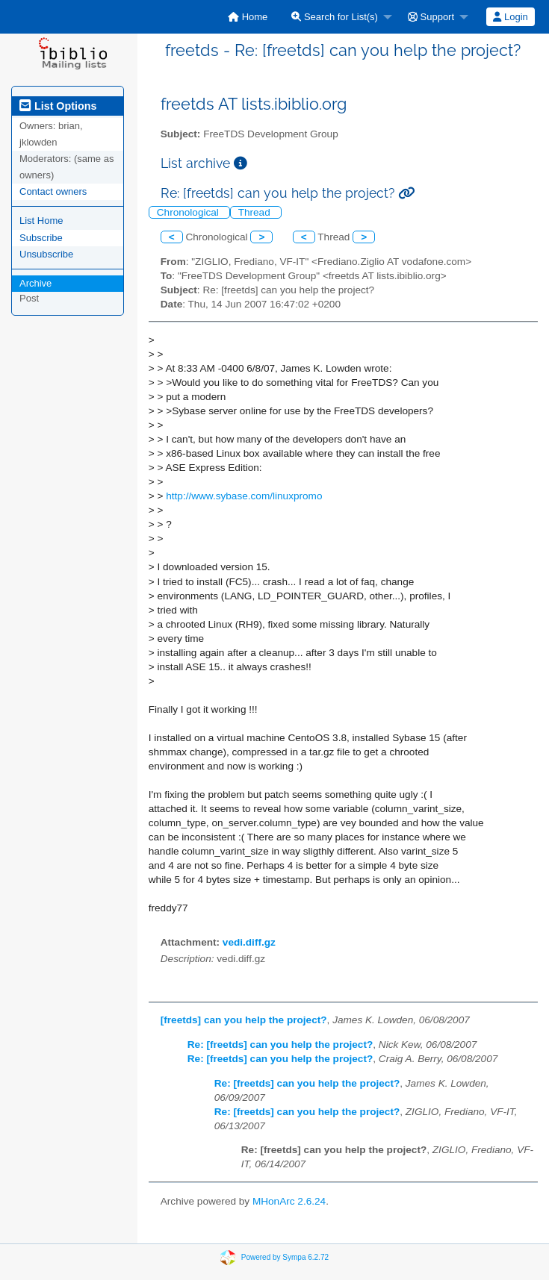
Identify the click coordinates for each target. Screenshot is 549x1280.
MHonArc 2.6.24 (289, 1201)
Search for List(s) (334, 16)
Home (247, 16)
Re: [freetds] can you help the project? (280, 1044)
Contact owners (53, 191)
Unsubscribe (46, 254)
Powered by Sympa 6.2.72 (285, 1257)
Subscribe (41, 237)
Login (510, 16)
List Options (57, 106)
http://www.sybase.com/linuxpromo (244, 496)
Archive (35, 283)
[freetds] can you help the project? (244, 1019)
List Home (41, 220)
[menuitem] (247, 17)
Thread (255, 212)
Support (431, 16)
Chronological (189, 212)
